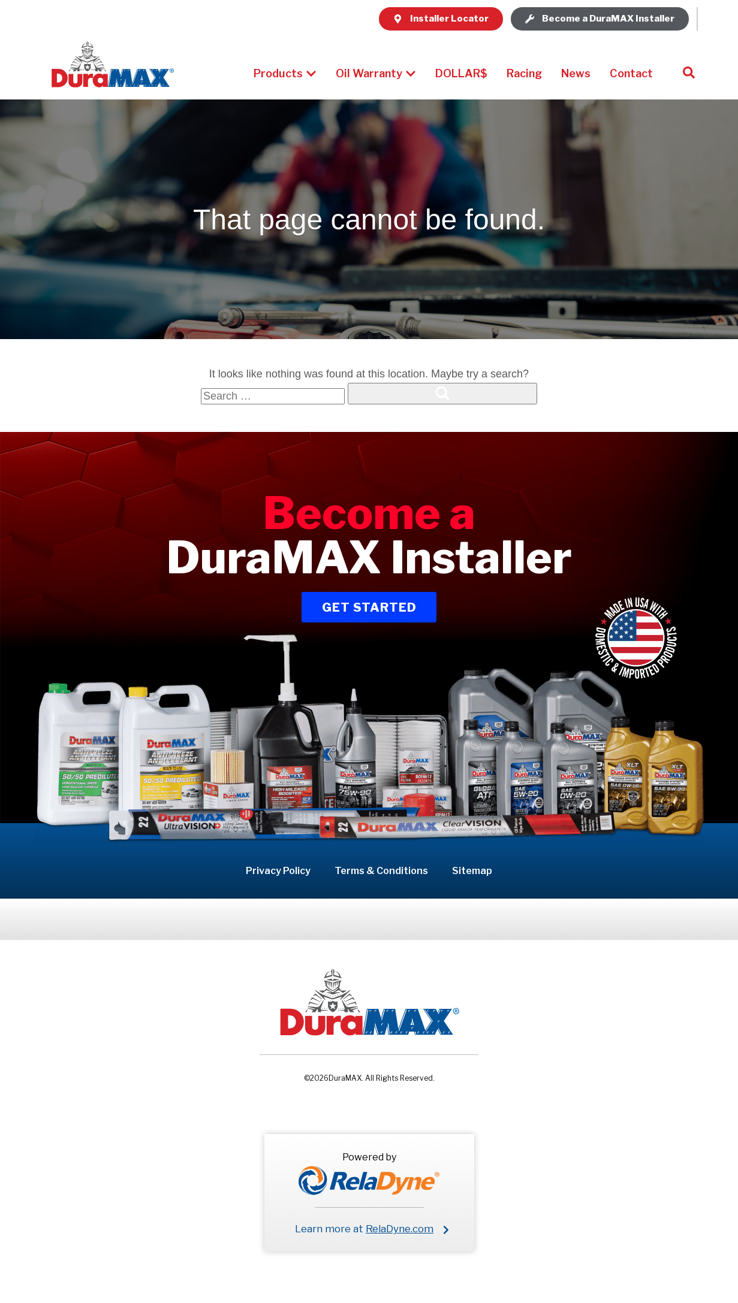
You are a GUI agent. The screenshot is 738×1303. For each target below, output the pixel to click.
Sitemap (472, 870)
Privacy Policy (278, 870)
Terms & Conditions (381, 870)
